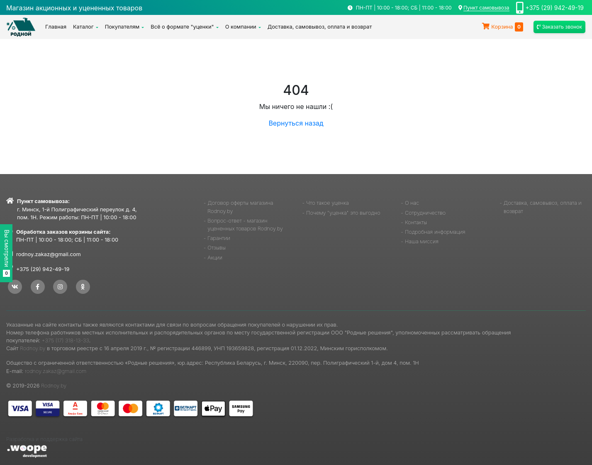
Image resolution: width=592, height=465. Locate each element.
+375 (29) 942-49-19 (555, 7)
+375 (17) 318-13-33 (65, 340)
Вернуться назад (295, 123)
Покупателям (122, 27)
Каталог (83, 27)
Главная (55, 27)
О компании (240, 27)
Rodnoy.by (32, 348)
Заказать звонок (559, 27)
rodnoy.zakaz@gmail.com (48, 254)
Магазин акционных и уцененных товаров (74, 8)
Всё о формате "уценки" (182, 27)
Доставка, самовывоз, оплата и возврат (320, 27)
